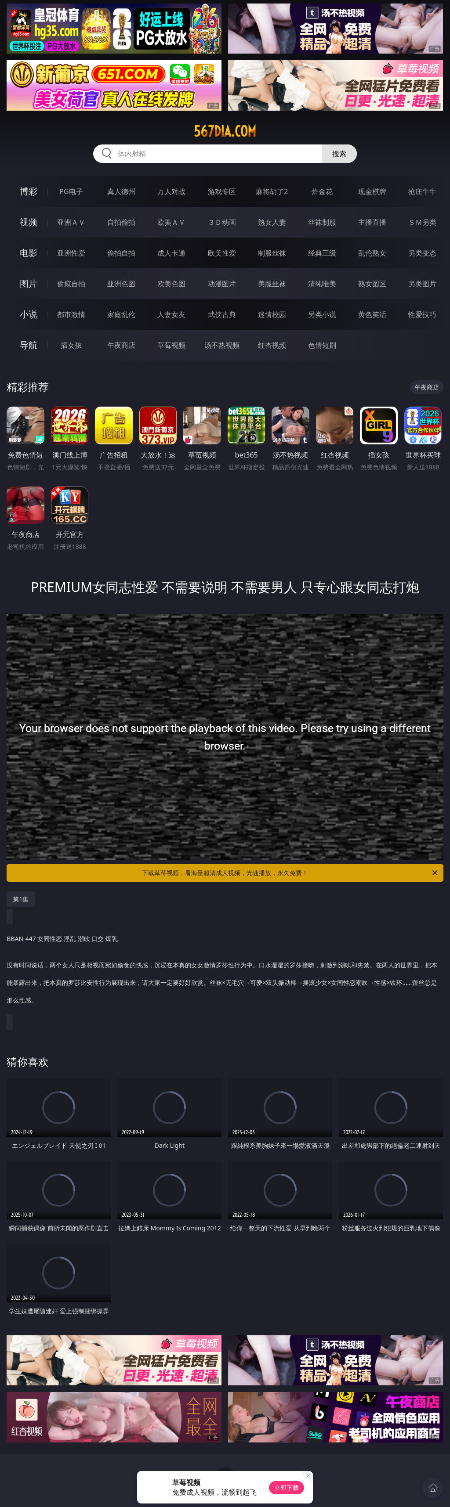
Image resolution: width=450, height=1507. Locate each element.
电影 (28, 253)
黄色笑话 (372, 314)
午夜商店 (121, 345)
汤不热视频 (222, 345)
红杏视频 (272, 345)
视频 (28, 222)
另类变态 (422, 253)
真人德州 (121, 191)
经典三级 (322, 253)
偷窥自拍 (71, 283)
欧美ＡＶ (171, 222)
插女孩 (71, 345)
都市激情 (71, 314)
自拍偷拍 (121, 222)
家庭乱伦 (121, 314)
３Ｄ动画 (222, 222)
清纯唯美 (322, 283)
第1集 (21, 899)
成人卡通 (171, 253)
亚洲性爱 (71, 253)
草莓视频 (171, 345)
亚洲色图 (121, 283)
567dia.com (225, 131)
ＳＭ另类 (422, 222)
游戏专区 (222, 191)
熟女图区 (372, 283)
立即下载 (286, 1487)
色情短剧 (322, 345)
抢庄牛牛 (422, 191)
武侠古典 (222, 314)
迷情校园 (272, 314)
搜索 (339, 154)
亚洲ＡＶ (71, 222)
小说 (28, 314)
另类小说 (322, 314)
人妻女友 (171, 314)
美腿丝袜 (272, 283)
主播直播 (372, 222)
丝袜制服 (322, 222)
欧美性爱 (222, 253)
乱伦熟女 (372, 253)
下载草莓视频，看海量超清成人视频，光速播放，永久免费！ (290, 873)
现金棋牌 (372, 191)
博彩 (28, 191)
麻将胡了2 (272, 191)
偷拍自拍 (121, 253)
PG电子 (71, 191)
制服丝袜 (272, 253)
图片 (28, 283)
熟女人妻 (272, 222)
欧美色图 (171, 283)
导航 (28, 345)
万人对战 (171, 191)
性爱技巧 (422, 314)
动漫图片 (222, 283)
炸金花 (322, 191)
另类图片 (422, 283)
